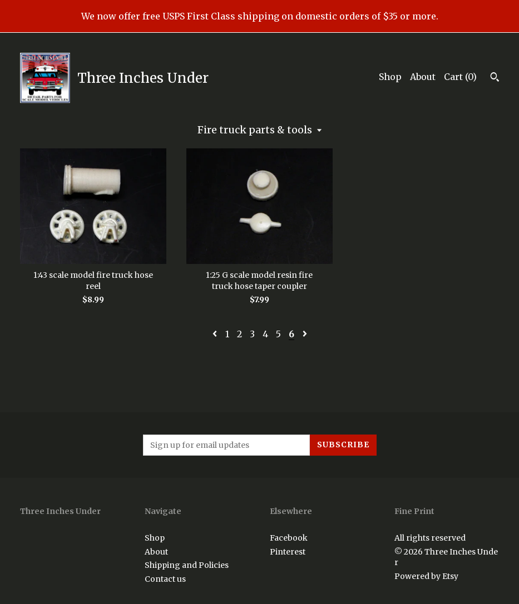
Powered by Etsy (426, 576)
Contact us (165, 579)
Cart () (460, 76)
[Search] (495, 78)
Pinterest (287, 552)
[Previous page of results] (216, 334)
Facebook (289, 538)
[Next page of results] (305, 334)
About (423, 76)
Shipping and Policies (187, 565)
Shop (390, 76)
